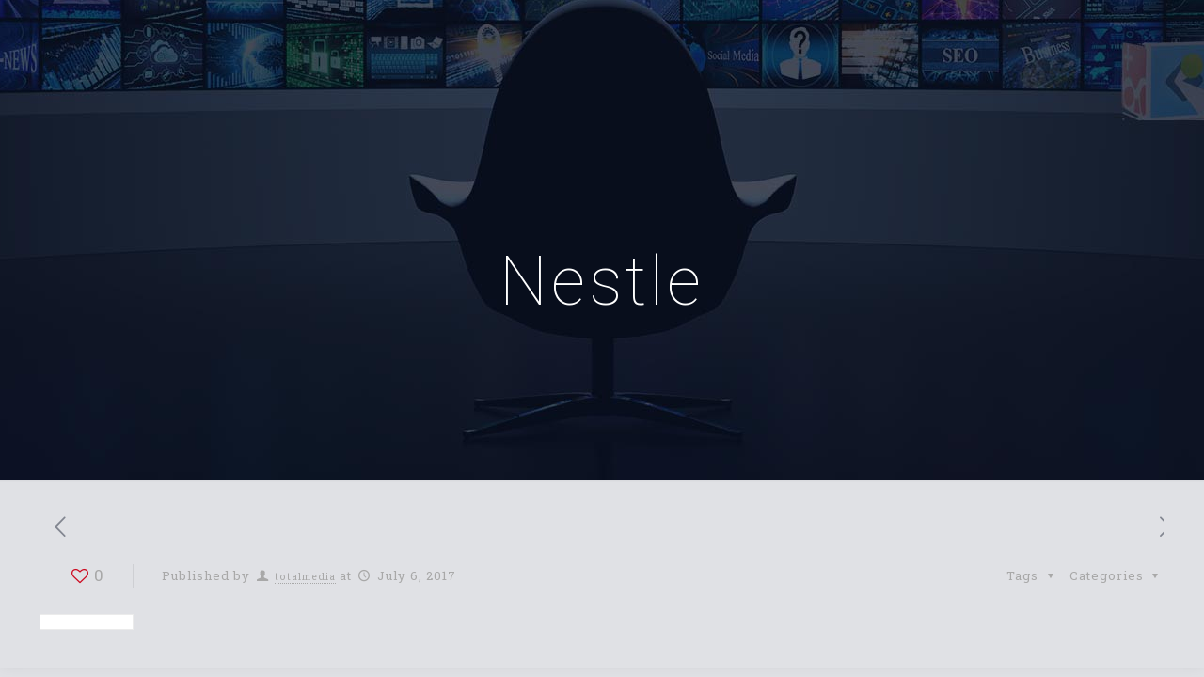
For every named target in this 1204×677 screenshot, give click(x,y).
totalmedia (305, 576)
